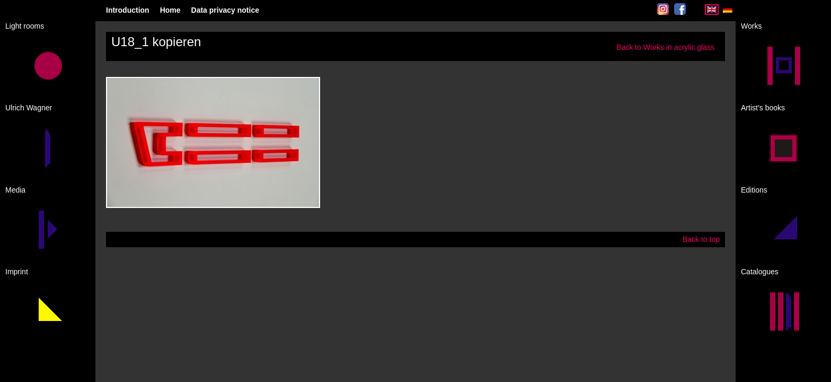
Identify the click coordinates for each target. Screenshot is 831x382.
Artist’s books (763, 107)
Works (751, 26)
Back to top (701, 239)
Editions (754, 190)
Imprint (16, 271)
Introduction (127, 10)
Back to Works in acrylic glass (665, 47)
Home (170, 10)
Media (15, 190)
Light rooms (24, 26)
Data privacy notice (225, 10)
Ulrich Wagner (28, 107)
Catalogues (760, 271)
